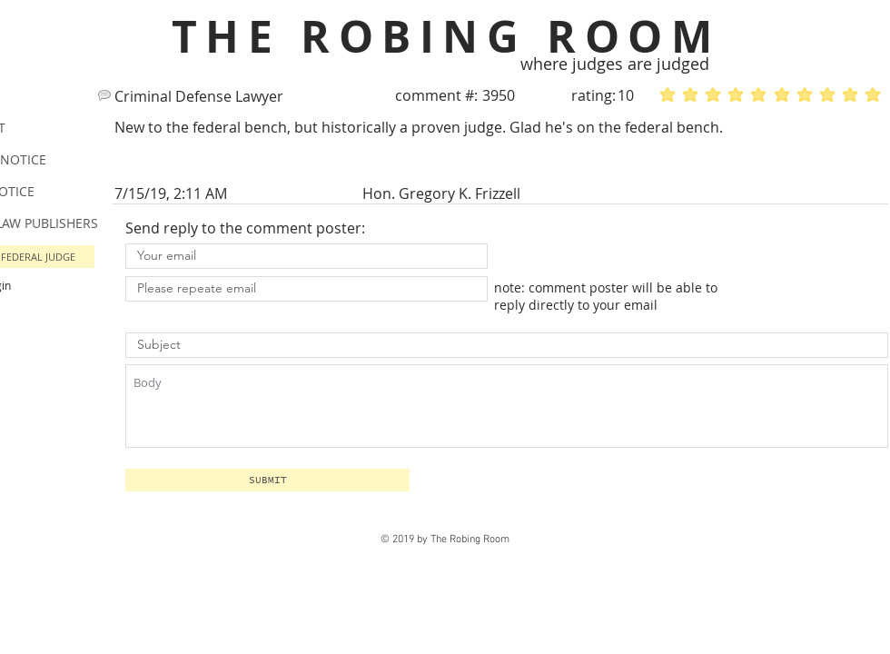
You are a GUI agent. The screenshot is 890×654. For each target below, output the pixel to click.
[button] (267, 480)
